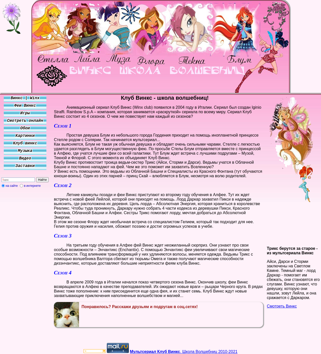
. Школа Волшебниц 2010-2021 (183, 351)
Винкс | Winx (25, 98)
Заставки (25, 166)
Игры (25, 113)
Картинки (25, 136)
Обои (25, 128)
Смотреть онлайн (25, 121)
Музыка (25, 151)
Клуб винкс (25, 143)
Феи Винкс (25, 105)
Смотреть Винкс (282, 306)
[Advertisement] (25, 264)
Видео (25, 158)
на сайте (12, 186)
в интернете (32, 186)
